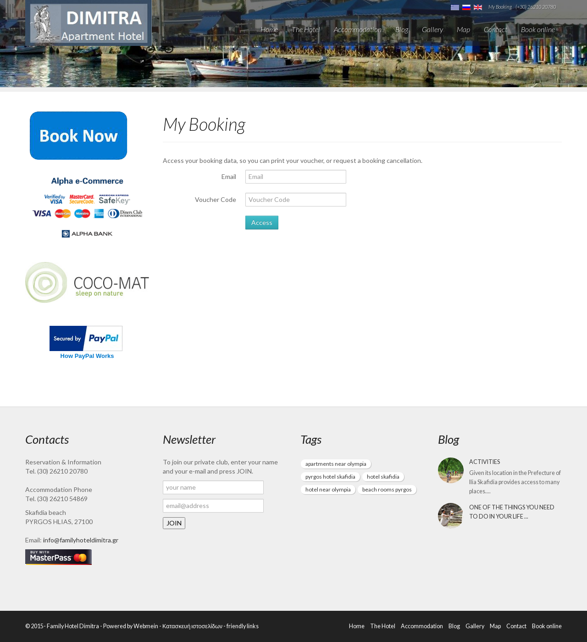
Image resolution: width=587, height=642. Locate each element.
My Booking (500, 7)
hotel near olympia (328, 489)
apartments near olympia (335, 463)
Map (463, 29)
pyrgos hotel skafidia (330, 476)
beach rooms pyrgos (387, 489)
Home (269, 29)
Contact (495, 29)
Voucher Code (215, 199)
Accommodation (358, 29)
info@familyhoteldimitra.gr (80, 540)
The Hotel (306, 29)
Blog (401, 29)
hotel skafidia (383, 476)
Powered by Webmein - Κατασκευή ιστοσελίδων (162, 626)
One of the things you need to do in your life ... (511, 512)
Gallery (432, 29)
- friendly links (240, 626)
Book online (538, 29)
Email (229, 176)
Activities (484, 461)
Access (261, 222)
